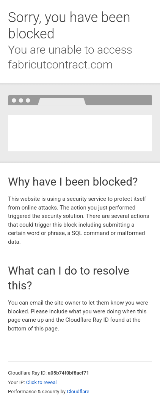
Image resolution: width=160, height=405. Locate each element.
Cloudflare (78, 391)
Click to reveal (41, 382)
